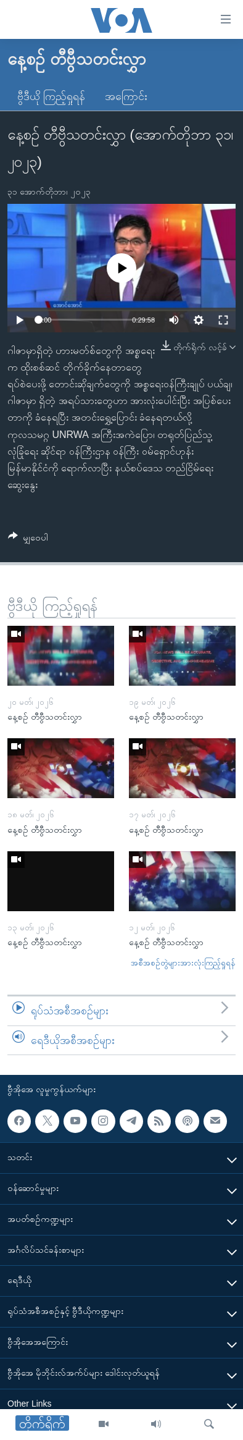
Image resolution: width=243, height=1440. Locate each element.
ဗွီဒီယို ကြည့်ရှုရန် (51, 96)
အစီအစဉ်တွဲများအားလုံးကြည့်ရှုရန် (183, 962)
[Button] (28, 540)
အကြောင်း (126, 96)
